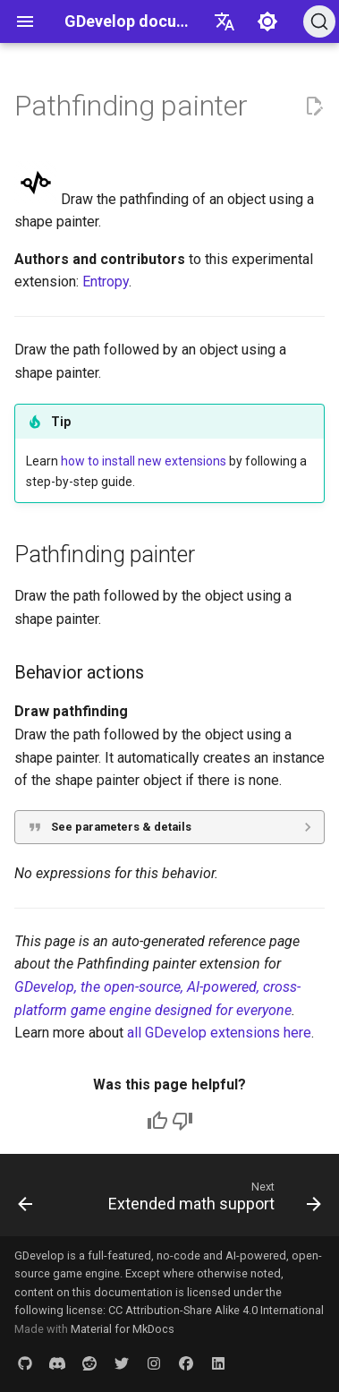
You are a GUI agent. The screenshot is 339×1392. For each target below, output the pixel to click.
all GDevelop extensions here (219, 1032)
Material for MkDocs (122, 1329)
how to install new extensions (143, 461)
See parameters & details (121, 826)
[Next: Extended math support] (212, 1200)
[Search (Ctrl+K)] (319, 21)
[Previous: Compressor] (25, 1200)
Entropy (105, 281)
